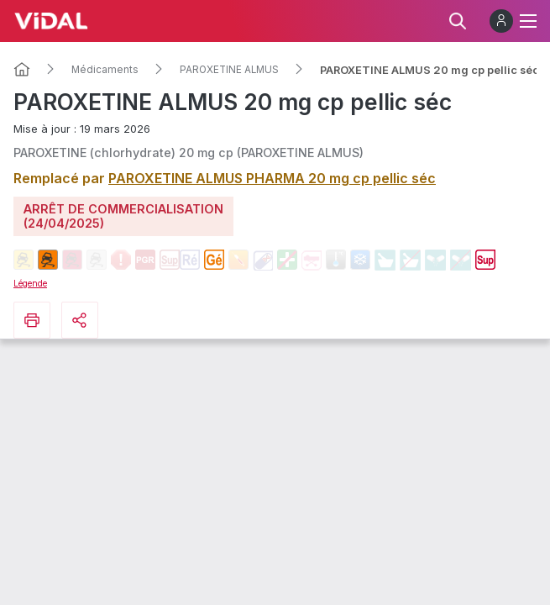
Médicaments (105, 70)
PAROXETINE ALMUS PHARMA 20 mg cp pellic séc (272, 178)
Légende (30, 283)
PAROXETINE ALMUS (229, 70)
